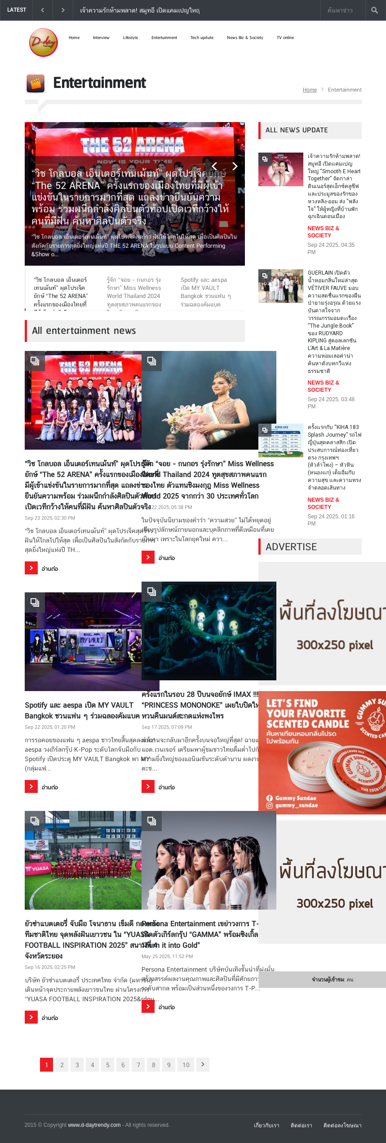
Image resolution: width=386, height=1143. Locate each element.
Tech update (202, 38)
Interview (101, 38)
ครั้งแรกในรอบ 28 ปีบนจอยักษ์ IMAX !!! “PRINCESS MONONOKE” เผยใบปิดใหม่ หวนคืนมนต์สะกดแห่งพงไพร (203, 705)
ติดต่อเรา (301, 1125)
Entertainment (164, 38)
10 (186, 1065)
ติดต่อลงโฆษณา (343, 1125)
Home (74, 38)
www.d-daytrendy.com (94, 1125)
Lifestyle (130, 38)
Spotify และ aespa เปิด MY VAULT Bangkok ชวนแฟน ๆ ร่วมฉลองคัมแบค (82, 710)
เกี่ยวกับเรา (267, 1125)
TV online (285, 38)
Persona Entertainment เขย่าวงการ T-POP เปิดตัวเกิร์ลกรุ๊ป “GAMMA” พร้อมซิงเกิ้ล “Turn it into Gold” (207, 935)
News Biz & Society (245, 38)
